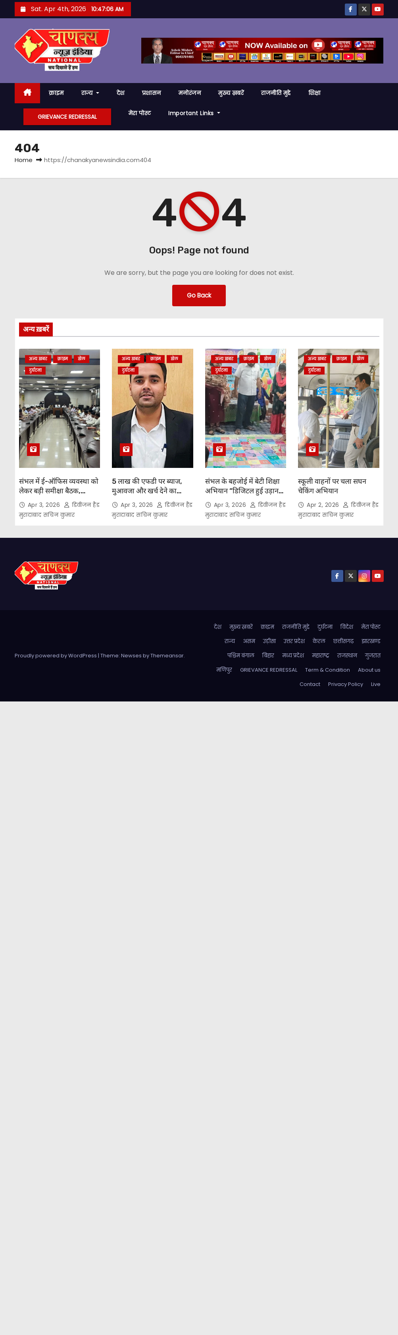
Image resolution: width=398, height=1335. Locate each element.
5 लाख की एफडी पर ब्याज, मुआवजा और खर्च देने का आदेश (147, 491)
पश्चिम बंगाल (240, 655)
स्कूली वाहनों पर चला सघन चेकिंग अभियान (332, 486)
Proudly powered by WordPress (56, 655)
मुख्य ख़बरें (231, 93)
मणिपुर (224, 670)
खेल (81, 359)
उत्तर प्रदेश (294, 641)
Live (376, 684)
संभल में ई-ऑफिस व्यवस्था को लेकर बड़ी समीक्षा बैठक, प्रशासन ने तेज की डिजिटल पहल (58, 495)
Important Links (194, 113)
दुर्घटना (35, 370)
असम (249, 641)
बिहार (268, 655)
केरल (319, 641)
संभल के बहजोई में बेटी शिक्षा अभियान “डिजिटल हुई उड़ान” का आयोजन (243, 491)
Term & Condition (327, 670)
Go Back (199, 295)
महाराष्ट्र (320, 655)
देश (121, 93)
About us (369, 670)
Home (24, 160)
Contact (310, 684)
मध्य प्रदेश (293, 655)
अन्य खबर (38, 359)
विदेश (346, 627)
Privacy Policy (345, 684)
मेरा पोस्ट (140, 113)
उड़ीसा (269, 641)
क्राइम (56, 93)
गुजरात (373, 655)
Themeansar (167, 655)
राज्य (90, 93)
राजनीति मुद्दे (276, 93)
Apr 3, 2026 (45, 505)
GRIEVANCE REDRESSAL (67, 117)
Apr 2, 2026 (324, 505)
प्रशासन (151, 93)
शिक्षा (314, 93)
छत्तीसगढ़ (343, 641)
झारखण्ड (371, 641)
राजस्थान (347, 655)
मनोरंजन (190, 93)
